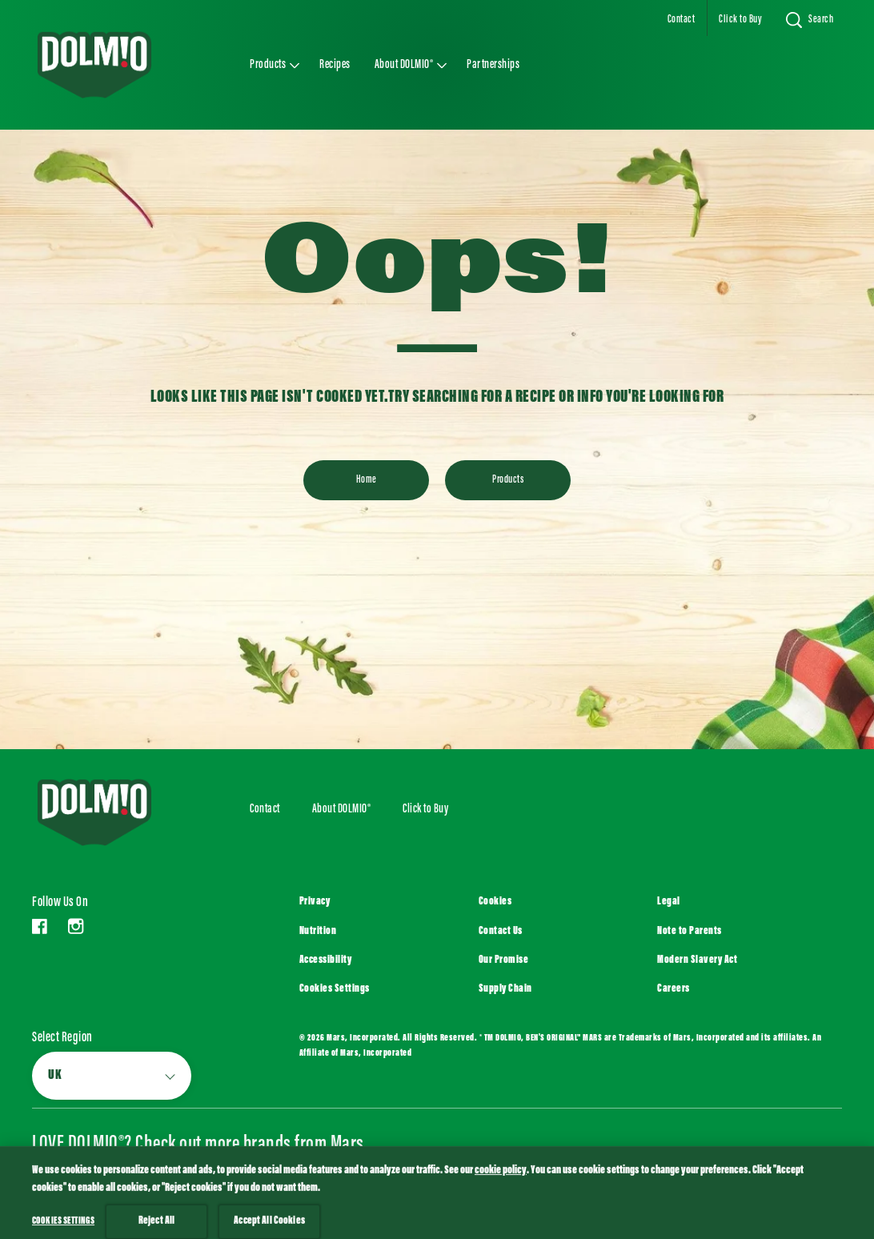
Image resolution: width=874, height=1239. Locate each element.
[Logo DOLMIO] (117, 812)
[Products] (508, 480)
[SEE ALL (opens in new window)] (95, 1193)
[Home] (366, 480)
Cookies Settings (334, 989)
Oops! (437, 269)
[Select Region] (111, 1076)
